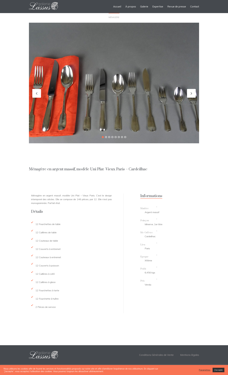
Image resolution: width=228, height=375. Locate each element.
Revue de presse (176, 6)
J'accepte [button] (218, 370)
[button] (102, 137)
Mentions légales (189, 354)
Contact (194, 6)
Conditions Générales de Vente (156, 354)
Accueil (117, 6)
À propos (130, 6)
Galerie (144, 6)
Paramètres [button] (204, 370)
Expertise (157, 6)
